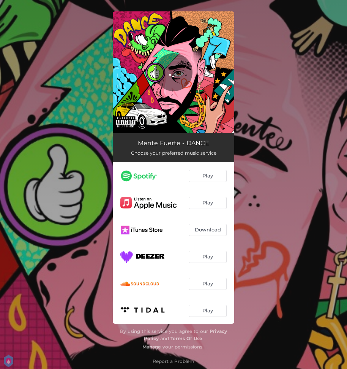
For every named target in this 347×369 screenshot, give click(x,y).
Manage (151, 347)
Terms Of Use (186, 338)
